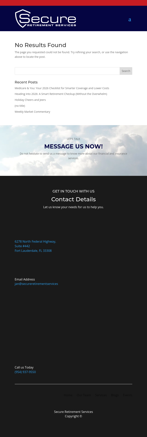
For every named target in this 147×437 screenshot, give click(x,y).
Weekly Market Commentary (32, 111)
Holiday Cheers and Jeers (30, 100)
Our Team (84, 395)
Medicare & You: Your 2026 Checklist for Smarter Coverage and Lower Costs (62, 88)
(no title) (20, 106)
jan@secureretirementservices (36, 284)
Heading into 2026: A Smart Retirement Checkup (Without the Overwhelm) (61, 94)
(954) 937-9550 (25, 372)
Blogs (115, 395)
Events (127, 395)
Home (68, 395)
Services (101, 395)
